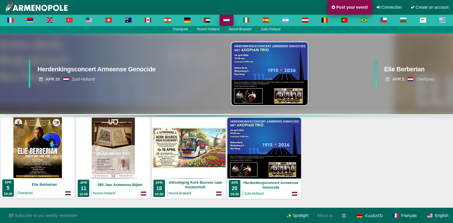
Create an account (430, 7)
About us (325, 215)
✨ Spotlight (297, 215)
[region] (226, 73)
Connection (389, 7)
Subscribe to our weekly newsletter (43, 215)
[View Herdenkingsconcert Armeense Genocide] (101, 71)
